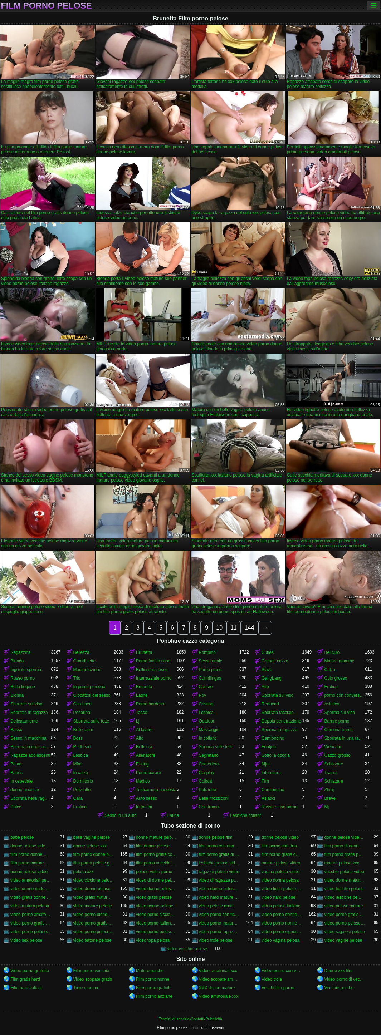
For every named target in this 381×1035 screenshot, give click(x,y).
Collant (205, 781)
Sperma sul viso (339, 712)
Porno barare (148, 772)
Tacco (141, 712)
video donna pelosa (280, 880)
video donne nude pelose (30, 888)
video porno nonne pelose (282, 923)
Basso (16, 729)
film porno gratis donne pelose (282, 854)
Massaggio (209, 729)
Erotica (330, 686)
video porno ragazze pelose (219, 931)
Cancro (206, 686)
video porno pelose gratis (344, 923)
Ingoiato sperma (25, 669)
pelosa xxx (83, 871)
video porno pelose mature (93, 931)
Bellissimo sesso (152, 669)
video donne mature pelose (344, 880)
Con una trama (338, 729)
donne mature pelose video (156, 837)
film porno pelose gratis (93, 863)
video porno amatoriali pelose (30, 914)
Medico (143, 781)
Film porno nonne (152, 979)
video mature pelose (92, 905)
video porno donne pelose (282, 914)
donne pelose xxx (90, 845)
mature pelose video (281, 863)
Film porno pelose (46, 5)
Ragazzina (20, 652)
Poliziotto (82, 789)
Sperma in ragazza (280, 729)
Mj (326, 806)
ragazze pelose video (219, 871)
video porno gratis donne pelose (30, 923)
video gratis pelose (154, 897)
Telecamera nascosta (156, 789)
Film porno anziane (154, 996)
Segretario (209, 755)
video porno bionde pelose (93, 914)
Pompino (207, 652)
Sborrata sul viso (277, 695)
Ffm (265, 781)
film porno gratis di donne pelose (219, 854)
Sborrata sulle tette (91, 721)
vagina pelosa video (280, 871)
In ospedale (21, 781)
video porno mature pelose (219, 923)
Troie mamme (86, 987)
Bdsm (15, 764)
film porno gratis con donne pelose (156, 854)
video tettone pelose (92, 940)
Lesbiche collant (245, 815)
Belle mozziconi (214, 798)
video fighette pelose (343, 888)
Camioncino (273, 738)
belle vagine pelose (91, 837)
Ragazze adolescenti (30, 755)
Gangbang (272, 678)
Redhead (270, 703)
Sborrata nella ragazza (30, 798)
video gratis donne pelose (30, 897)
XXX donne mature (217, 987)
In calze (80, 772)
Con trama (209, 806)
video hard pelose (278, 897)
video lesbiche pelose (344, 897)
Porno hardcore (151, 703)
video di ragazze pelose (219, 880)
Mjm (266, 764)
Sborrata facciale (278, 712)
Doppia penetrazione (281, 721)
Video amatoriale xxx (219, 996)
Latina (173, 815)
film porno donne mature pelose (30, 854)
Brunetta (144, 652)
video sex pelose (26, 940)
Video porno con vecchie (282, 970)
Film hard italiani (25, 987)
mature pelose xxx (341, 863)
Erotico (80, 806)
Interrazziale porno (153, 678)
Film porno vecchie (91, 970)
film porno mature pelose (30, 863)
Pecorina (81, 712)
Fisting (142, 764)
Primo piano (210, 669)
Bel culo (332, 652)
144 (249, 628)
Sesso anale (211, 661)
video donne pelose (92, 888)
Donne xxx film (338, 970)
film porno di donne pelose (344, 845)
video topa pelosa (153, 940)
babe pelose (22, 837)
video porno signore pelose (282, 931)
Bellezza (81, 652)
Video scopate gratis (92, 979)
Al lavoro (144, 729)
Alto (265, 686)
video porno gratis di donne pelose (344, 914)
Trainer (331, 772)
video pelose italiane (281, 905)
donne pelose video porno (30, 845)
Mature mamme (339, 661)
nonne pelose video (29, 871)
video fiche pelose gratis (282, 888)
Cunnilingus (210, 678)
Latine (142, 695)
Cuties (268, 652)
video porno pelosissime (156, 931)
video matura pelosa (29, 905)
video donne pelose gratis (156, 888)
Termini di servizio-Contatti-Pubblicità (190, 1019)
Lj (137, 721)
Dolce (15, 806)
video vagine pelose (343, 940)
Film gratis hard (25, 979)
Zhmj (329, 789)
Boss (78, 738)
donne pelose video (280, 837)
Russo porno (22, 678)
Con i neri (82, 703)
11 (233, 628)
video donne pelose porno (219, 888)
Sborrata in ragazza (29, 712)
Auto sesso (146, 798)
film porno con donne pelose (282, 845)
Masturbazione (87, 669)
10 (219, 628)
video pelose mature (343, 905)
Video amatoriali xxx (218, 970)
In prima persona (89, 686)
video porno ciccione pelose (156, 914)
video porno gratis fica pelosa (93, 923)
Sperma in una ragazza (30, 746)
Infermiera (271, 772)
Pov (202, 695)
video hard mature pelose (219, 897)
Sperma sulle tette (216, 746)
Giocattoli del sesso (92, 695)
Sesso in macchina (28, 738)
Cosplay (206, 772)
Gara (78, 798)
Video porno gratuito (29, 970)
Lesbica (206, 712)
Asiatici (268, 798)
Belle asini (83, 729)
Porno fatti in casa (153, 661)
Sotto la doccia (276, 755)
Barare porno (336, 721)
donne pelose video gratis (344, 837)
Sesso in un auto (120, 815)
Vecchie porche (338, 987)
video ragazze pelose (344, 931)
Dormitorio (83, 781)
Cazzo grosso (337, 755)
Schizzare (333, 764)
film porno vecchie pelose (156, 863)
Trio (76, 678)
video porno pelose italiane (30, 931)
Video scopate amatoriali (219, 979)
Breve (329, 798)
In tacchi (144, 806)
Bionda (17, 661)
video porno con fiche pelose (219, 914)
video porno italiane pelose (156, 923)
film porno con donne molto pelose (219, 845)
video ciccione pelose (93, 880)
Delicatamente (24, 721)
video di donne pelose (156, 880)
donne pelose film (216, 837)
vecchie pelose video (344, 871)
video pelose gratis (217, 905)
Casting (206, 703)
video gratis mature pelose (93, 897)
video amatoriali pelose (30, 880)
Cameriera (209, 764)
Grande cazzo (275, 661)
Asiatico (331, 703)
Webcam (332, 746)
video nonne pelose (154, 905)
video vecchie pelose (187, 948)
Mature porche (149, 970)
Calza (329, 669)
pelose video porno (154, 871)
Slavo (267, 669)
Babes (16, 772)
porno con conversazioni (344, 695)
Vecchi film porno (278, 987)
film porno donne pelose (93, 854)
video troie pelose (216, 940)
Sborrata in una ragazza (344, 738)
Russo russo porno (280, 806)
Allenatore (145, 755)
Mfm (77, 764)
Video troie (272, 979)
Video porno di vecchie (344, 979)
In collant (207, 738)
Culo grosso (335, 678)
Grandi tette (84, 661)
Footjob (269, 746)
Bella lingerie (22, 686)
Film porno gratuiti (153, 987)
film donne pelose (153, 845)
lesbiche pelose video (219, 863)
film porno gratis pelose (344, 854)
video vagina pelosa (280, 940)
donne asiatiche (25, 789)
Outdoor (206, 721)
